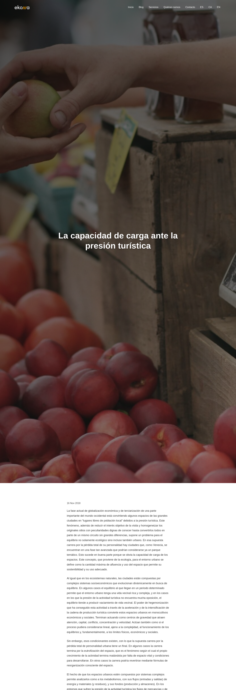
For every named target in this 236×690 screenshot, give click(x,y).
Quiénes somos (172, 7)
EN (218, 7)
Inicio (131, 7)
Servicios (153, 7)
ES (201, 7)
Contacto (190, 7)
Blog (141, 7)
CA (210, 7)
